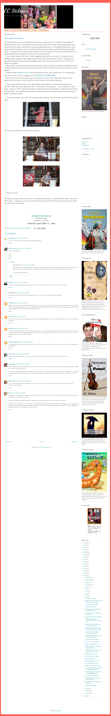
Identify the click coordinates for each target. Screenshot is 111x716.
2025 (85, 547)
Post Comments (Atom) (45, 447)
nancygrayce (12, 364)
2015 (85, 570)
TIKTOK (84, 143)
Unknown (11, 303)
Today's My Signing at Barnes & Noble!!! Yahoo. (93, 648)
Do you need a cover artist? (92, 643)
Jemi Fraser (11, 354)
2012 (85, 577)
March (87, 690)
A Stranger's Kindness (90, 600)
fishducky (11, 238)
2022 (85, 554)
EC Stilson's (16, 10)
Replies (12, 262)
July (86, 591)
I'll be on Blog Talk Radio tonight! (93, 618)
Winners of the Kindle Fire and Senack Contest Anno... (93, 626)
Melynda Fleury (23, 73)
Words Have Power (90, 660)
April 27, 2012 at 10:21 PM (27, 265)
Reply (9, 243)
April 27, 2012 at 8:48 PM (24, 248)
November (88, 581)
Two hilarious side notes (91, 655)
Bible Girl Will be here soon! (92, 662)
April (86, 598)
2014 (85, 572)
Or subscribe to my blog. (88, 148)
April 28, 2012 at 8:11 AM (21, 328)
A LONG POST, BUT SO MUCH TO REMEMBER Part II (93, 670)
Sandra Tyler (12, 381)
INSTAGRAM (85, 145)
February (87, 692)
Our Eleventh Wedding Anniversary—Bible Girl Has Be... (93, 622)
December (88, 579)
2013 (85, 575)
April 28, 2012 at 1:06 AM (22, 292)
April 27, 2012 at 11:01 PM (20, 282)
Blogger (59, 712)
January (87, 694)
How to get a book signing (91, 641)
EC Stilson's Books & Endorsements (21, 30)
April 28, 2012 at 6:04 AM (21, 303)
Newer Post (8, 441)
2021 (85, 556)
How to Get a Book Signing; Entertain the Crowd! (92, 634)
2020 (85, 558)
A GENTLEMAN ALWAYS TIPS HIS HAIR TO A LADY (93, 652)
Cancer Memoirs (43, 30)
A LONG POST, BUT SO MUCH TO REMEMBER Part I (93, 674)
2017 (85, 565)
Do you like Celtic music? (91, 665)
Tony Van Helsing (13, 342)
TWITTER (84, 142)
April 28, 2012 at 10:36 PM (23, 381)
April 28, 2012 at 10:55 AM (26, 342)
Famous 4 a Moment (45, 75)
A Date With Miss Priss (91, 608)
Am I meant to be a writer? (92, 677)
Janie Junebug (12, 248)
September (88, 586)
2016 (85, 568)
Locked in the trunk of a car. (92, 645)
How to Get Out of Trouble (92, 658)
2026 (85, 544)
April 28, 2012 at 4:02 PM (22, 354)
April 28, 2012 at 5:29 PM (23, 364)
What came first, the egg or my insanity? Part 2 (93, 680)
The (41, 216)
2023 (85, 551)
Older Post (74, 441)
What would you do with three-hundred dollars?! (93, 611)
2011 (85, 697)
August (87, 588)
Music (34, 30)
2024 (85, 549)
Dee (9, 393)
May (86, 595)
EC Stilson (88, 60)
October (87, 584)
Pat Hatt (10, 282)
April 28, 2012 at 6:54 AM (19, 316)
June (86, 593)
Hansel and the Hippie (90, 687)
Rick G (10, 316)
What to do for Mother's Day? (92, 667)
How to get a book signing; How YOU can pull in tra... (93, 638)
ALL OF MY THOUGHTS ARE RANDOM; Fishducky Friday (93, 630)
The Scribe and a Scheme (91, 606)
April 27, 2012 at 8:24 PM (21, 238)
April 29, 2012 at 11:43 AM (18, 393)
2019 (85, 561)
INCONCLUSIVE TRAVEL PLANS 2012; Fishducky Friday (94, 603)
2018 (85, 563)
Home (7, 30)
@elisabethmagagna (90, 49)
